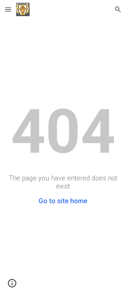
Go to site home (63, 201)
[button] (8, 9)
